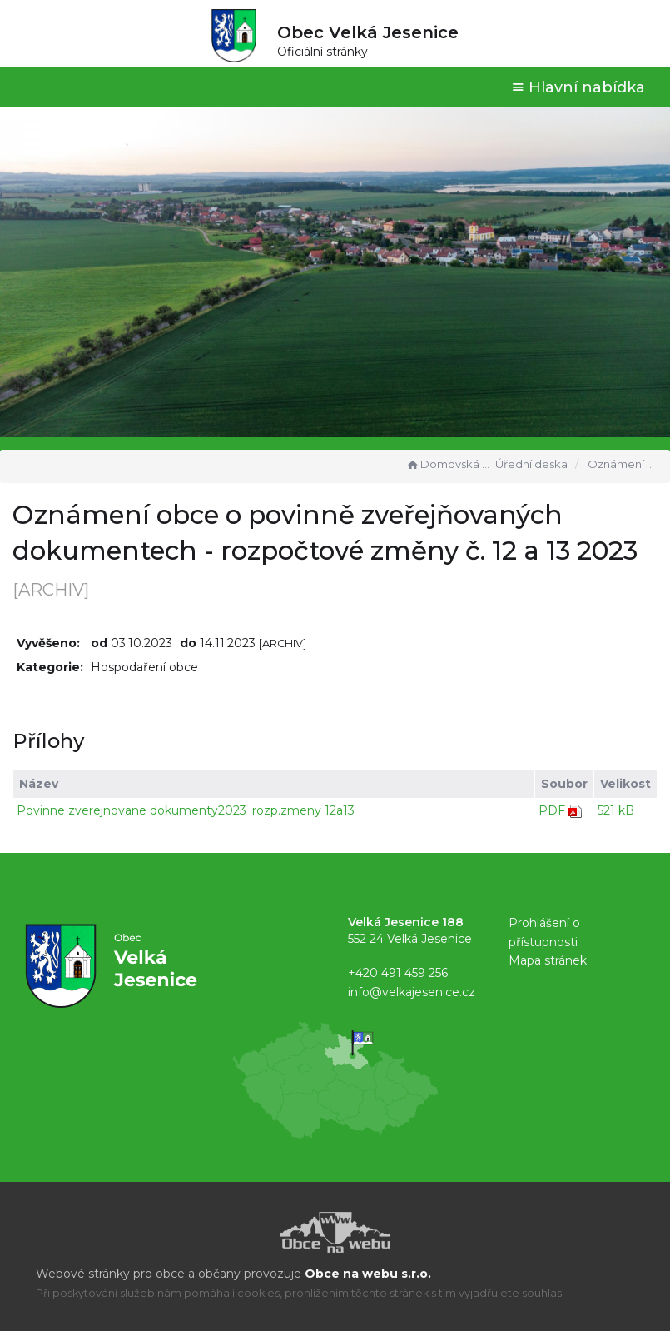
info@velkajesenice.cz (411, 992)
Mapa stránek (548, 960)
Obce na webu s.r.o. (368, 1273)
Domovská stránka (448, 464)
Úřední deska (531, 464)
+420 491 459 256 (398, 972)
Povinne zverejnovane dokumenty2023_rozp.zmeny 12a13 (186, 810)
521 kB (616, 810)
